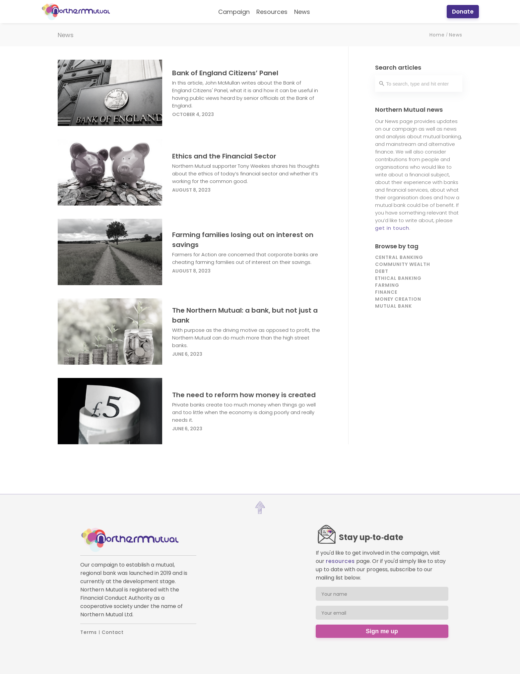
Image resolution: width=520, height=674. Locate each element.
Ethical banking (398, 278)
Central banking (399, 257)
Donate (463, 12)
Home (437, 34)
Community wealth (402, 264)
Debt (381, 271)
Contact (113, 632)
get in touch (392, 227)
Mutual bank (393, 306)
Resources (272, 12)
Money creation (398, 299)
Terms (88, 632)
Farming (387, 285)
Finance (386, 292)
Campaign (234, 12)
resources (340, 561)
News (302, 12)
